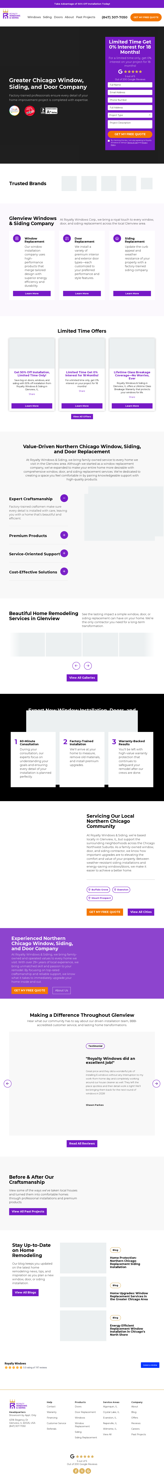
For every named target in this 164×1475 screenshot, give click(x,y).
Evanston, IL (110, 1406)
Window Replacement (82, 1414)
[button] (76, 666)
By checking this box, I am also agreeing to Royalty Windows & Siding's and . (130, 142)
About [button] (69, 17)
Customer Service (56, 1412)
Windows (80, 1406)
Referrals (51, 1417)
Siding (78, 1420)
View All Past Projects (28, 1211)
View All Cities (141, 912)
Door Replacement (85, 1401)
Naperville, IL (110, 1412)
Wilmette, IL (110, 1417)
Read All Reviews (82, 1143)
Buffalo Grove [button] (98, 889)
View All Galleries (82, 677)
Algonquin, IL (110, 1395)
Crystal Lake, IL (111, 1401)
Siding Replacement (86, 1426)
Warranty (52, 1401)
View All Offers (82, 416)
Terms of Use (132, 143)
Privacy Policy (77, 1467)
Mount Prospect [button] (100, 898)
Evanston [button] (121, 889)
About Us (61, 990)
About (134, 1395)
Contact (51, 1395)
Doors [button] (58, 17)
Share (32, 394)
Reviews (135, 1412)
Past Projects (138, 1423)
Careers (135, 1417)
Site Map (89, 1467)
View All (107, 1423)
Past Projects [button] (85, 17)
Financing (52, 1406)
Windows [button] (34, 17)
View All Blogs (25, 1292)
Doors (78, 1395)
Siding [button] (47, 17)
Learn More (32, 406)
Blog (133, 1401)
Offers (134, 1406)
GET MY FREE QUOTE (146, 17)
